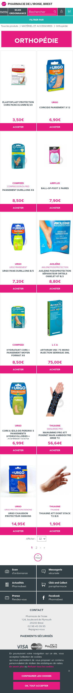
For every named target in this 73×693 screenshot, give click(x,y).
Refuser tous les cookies (41, 666)
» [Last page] (44, 547)
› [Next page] (40, 547)
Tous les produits (9, 26)
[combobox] (41, 11)
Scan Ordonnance (17, 12)
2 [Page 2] (36, 547)
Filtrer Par (36, 19)
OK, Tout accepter (36, 685)
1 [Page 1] (32, 547)
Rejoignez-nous (36, 629)
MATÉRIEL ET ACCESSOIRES (37, 26)
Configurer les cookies (36, 676)
